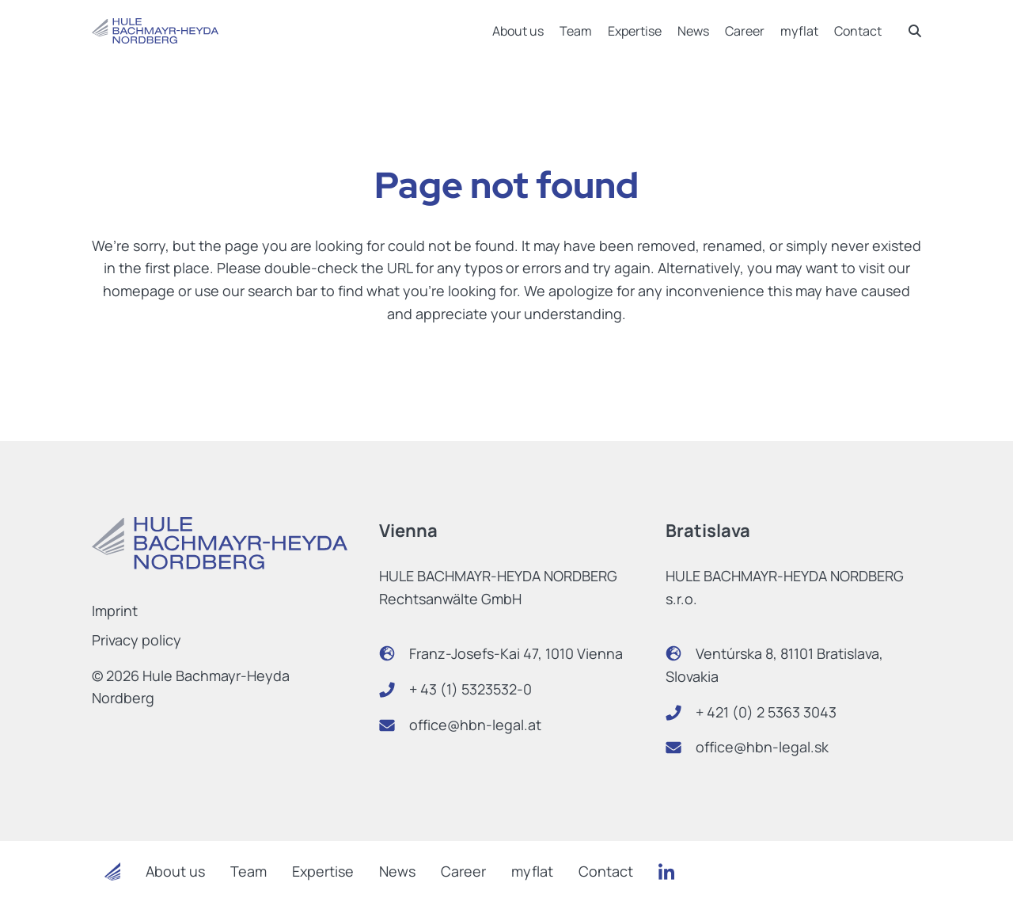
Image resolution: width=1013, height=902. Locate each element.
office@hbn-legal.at (475, 724)
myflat (799, 31)
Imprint (115, 610)
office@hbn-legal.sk (762, 746)
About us (518, 31)
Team (576, 31)
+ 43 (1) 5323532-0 (470, 688)
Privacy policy (136, 639)
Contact (858, 31)
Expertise (635, 31)
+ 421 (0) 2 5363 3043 (766, 711)
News (693, 31)
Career (744, 31)
